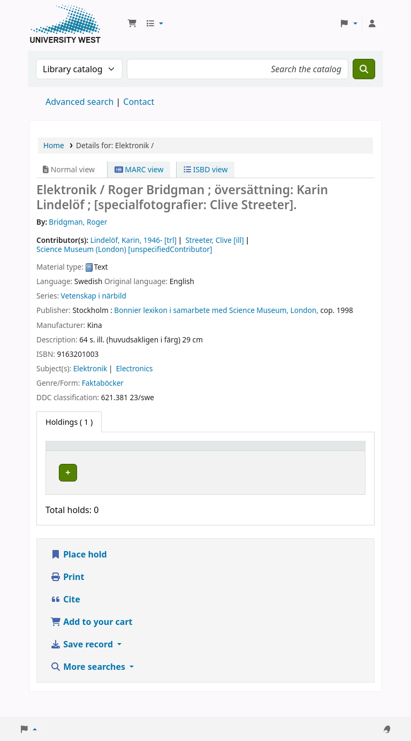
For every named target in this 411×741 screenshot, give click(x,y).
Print (67, 594)
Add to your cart (91, 639)
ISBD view (205, 169)
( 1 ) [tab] (69, 422)
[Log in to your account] (372, 23)
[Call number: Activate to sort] (218, 456)
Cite (65, 616)
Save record (82, 661)
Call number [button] (210, 461)
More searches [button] (88, 684)
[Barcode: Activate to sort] (332, 456)
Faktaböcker (103, 383)
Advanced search (79, 102)
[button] (132, 23)
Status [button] (270, 461)
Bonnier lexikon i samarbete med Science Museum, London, (216, 310)
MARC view (139, 169)
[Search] (364, 69)
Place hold (78, 571)
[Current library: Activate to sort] (141, 456)
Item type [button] (59, 456)
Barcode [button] (318, 461)
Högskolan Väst (133, 481)
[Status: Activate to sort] (276, 456)
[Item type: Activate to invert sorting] (73, 456)
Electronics (134, 368)
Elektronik (90, 368)
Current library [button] (133, 461)
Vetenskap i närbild (93, 296)
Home (53, 145)
